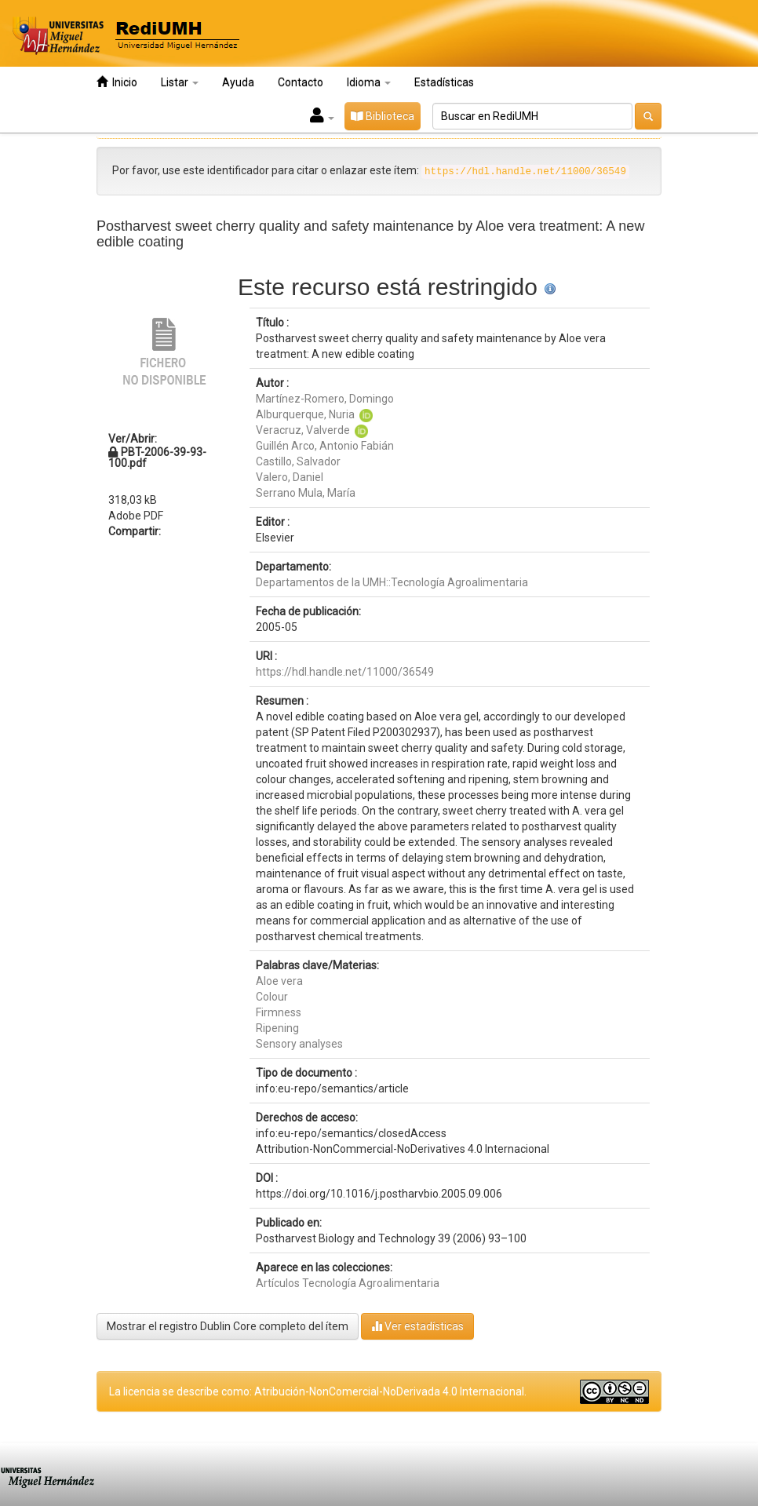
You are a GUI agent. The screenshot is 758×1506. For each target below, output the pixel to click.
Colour (272, 996)
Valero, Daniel (289, 477)
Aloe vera (279, 981)
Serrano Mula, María (305, 493)
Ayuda (238, 82)
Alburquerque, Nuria (305, 414)
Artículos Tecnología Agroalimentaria (347, 1283)
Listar (180, 82)
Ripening (277, 1028)
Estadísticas (444, 82)
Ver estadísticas (417, 1326)
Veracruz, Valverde (303, 430)
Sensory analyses (299, 1043)
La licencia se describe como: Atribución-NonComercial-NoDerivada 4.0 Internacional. (318, 1391)
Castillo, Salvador (298, 461)
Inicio (117, 82)
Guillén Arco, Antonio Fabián (325, 445)
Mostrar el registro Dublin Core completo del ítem (227, 1326)
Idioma (369, 82)
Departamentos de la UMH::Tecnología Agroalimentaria (392, 582)
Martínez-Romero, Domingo (325, 398)
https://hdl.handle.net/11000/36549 (345, 671)
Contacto (300, 82)
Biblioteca (382, 116)
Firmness (278, 1012)
